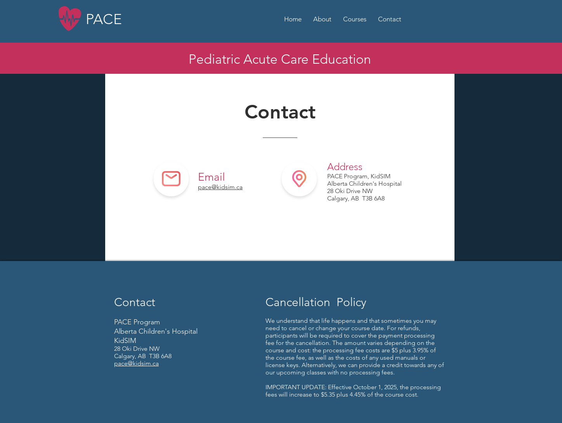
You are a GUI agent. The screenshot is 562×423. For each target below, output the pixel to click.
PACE (104, 19)
